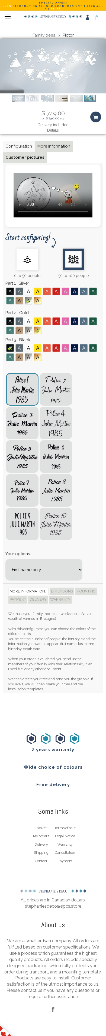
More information (53, 146)
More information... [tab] (28, 591)
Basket (41, 828)
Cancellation (65, 853)
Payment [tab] (18, 599)
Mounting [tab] (85, 591)
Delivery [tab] (38, 599)
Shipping (41, 853)
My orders (41, 836)
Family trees (44, 35)
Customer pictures (24, 157)
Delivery (41, 844)
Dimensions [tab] (62, 591)
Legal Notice (65, 836)
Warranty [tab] (60, 599)
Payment (65, 861)
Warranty (65, 844)
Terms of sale (65, 828)
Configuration (18, 146)
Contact (41, 861)
